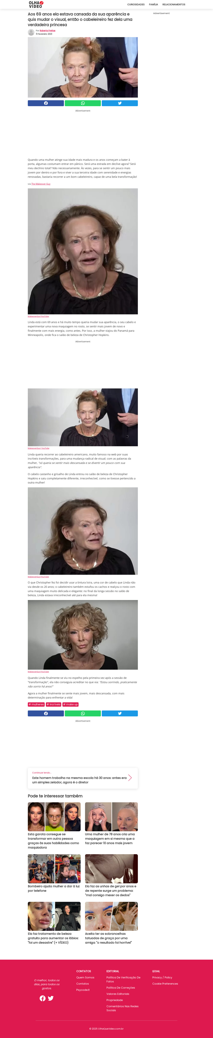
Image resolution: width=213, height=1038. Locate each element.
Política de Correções (120, 988)
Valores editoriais (117, 994)
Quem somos (85, 977)
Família (153, 4)
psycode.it (83, 990)
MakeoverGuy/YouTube (38, 316)
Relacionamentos (173, 4)
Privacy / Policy (162, 977)
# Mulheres (36, 704)
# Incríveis (53, 704)
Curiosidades (136, 4)
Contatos (82, 984)
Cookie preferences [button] (165, 984)
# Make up (70, 704)
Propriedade (114, 1000)
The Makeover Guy (40, 183)
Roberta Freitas (47, 30)
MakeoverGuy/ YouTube (38, 448)
